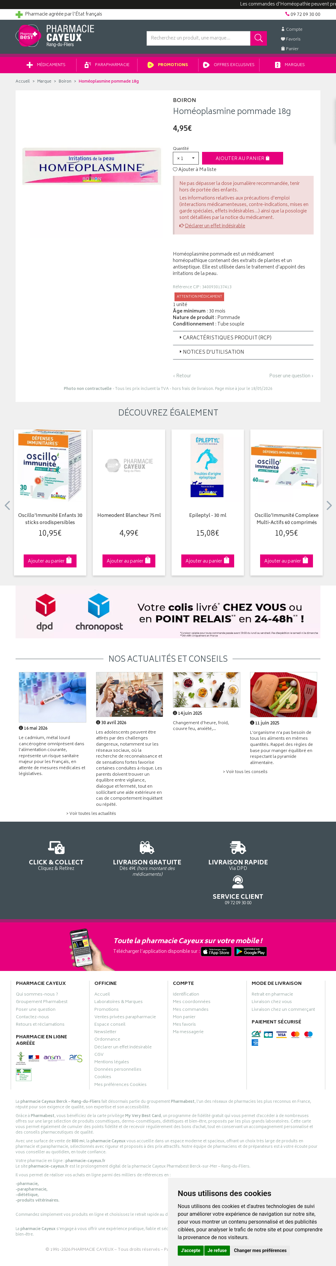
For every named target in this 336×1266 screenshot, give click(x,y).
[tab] (243, 340)
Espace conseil (110, 1000)
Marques (290, 67)
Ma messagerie (188, 1007)
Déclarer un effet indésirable (215, 228)
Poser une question (35, 985)
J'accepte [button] (190, 1250)
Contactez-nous (32, 992)
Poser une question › (291, 378)
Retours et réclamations (40, 1000)
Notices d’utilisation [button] (211, 354)
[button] (186, 160)
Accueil (23, 84)
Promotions (168, 67)
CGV (98, 1030)
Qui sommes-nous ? (37, 969)
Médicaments (46, 67)
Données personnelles (117, 1045)
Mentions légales (111, 1037)
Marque (44, 84)
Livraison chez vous (272, 977)
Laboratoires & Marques (118, 977)
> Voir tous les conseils (245, 774)
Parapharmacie (107, 67)
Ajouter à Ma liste (194, 172)
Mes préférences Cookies (120, 1060)
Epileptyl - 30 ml (207, 518)
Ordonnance (107, 1014)
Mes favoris (184, 1000)
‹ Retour (182, 378)
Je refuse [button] (217, 1250)
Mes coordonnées (191, 977)
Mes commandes (191, 985)
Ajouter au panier (243, 161)
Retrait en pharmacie (272, 969)
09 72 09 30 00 (286, 857)
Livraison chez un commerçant (283, 985)
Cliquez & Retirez (50, 857)
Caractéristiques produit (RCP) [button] (224, 340)
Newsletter (105, 1007)
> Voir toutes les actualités (91, 816)
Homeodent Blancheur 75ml (129, 518)
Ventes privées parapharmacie (125, 992)
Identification (186, 969)
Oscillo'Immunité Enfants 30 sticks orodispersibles (50, 522)
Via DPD (207, 857)
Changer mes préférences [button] (260, 1250)
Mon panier (184, 992)
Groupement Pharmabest (41, 977)
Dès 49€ (128, 860)
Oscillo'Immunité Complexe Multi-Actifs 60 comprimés (286, 522)
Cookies (102, 1052)
